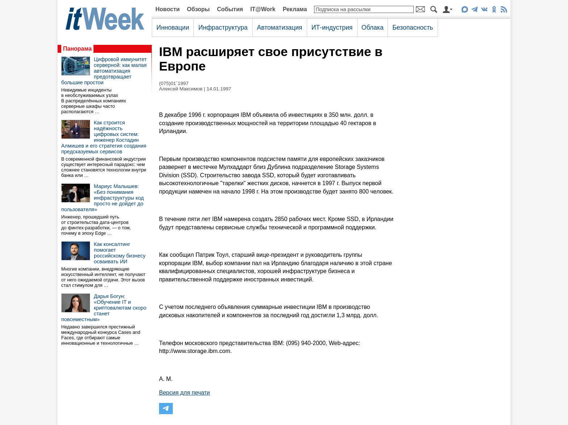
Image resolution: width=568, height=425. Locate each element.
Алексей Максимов (180, 89)
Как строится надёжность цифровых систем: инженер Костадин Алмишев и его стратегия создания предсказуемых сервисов (103, 137)
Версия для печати (184, 393)
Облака (373, 27)
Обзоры (198, 9)
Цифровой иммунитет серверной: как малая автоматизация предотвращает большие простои (104, 70)
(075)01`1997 (174, 83)
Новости (167, 9)
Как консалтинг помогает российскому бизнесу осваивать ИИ (120, 252)
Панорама (77, 49)
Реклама (295, 9)
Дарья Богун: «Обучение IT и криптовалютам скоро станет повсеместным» (103, 307)
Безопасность (412, 27)
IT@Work (263, 9)
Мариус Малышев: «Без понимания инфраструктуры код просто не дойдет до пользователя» (102, 197)
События (230, 9)
